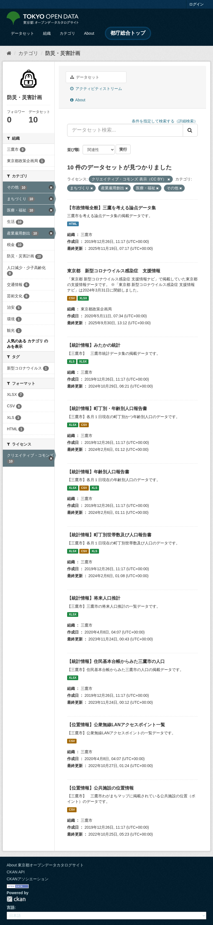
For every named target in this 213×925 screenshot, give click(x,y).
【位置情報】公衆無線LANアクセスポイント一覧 (116, 724)
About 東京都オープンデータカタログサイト (45, 865)
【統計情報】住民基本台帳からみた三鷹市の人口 (116, 661)
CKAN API (16, 872)
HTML (73, 223)
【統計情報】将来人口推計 (93, 598)
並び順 (73, 149)
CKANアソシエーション (28, 879)
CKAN (16, 899)
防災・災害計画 (62, 53)
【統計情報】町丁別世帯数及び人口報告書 (109, 534)
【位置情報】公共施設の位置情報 (100, 788)
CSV (72, 298)
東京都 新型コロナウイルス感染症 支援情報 (113, 270)
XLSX (83, 298)
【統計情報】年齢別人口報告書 (98, 471)
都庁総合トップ (127, 33)
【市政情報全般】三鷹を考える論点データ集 (111, 207)
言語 (10, 907)
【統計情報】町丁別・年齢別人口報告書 (107, 408)
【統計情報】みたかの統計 (93, 345)
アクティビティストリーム (96, 88)
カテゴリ (67, 33)
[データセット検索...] (125, 130)
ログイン (196, 4)
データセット (22, 33)
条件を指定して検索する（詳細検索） (165, 121)
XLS (71, 361)
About (89, 33)
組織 (47, 33)
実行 (123, 149)
